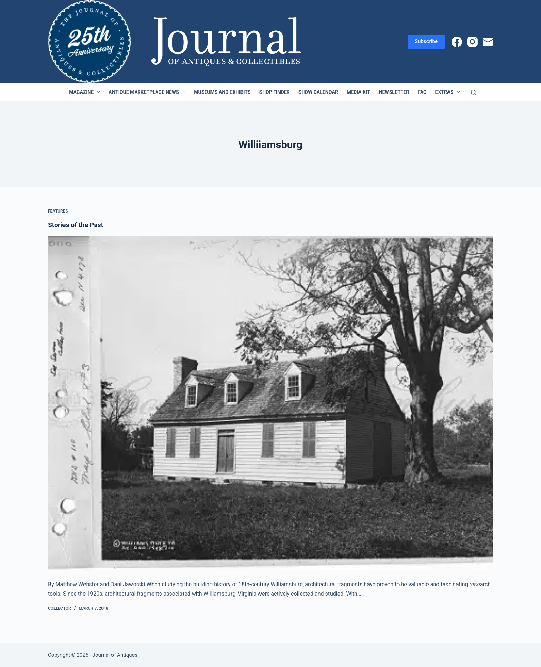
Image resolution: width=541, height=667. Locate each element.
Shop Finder (274, 92)
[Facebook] (457, 42)
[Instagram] (472, 42)
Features (58, 211)
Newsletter (394, 92)
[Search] (473, 92)
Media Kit (358, 92)
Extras (449, 92)
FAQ (422, 92)
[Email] (488, 42)
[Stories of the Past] (270, 403)
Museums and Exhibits (222, 92)
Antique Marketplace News (148, 92)
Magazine (86, 92)
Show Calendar (318, 92)
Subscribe (426, 41)
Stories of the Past (76, 224)
